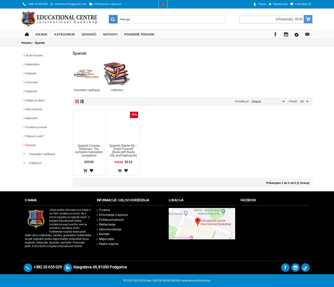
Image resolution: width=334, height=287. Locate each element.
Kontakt (103, 234)
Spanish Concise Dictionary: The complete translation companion (89, 150)
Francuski (32, 82)
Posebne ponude (36, 127)
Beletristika (32, 64)
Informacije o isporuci (112, 215)
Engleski (31, 73)
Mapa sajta (105, 239)
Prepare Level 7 (35, 136)
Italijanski (31, 91)
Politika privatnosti (110, 220)
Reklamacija (106, 225)
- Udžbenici (34, 163)
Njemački (31, 118)
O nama (103, 210)
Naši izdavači (34, 109)
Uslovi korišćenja (109, 229)
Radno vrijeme (107, 244)
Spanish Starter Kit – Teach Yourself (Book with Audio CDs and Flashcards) (123, 150)
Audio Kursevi (34, 55)
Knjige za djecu (35, 100)
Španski (31, 145)
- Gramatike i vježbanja (40, 154)
